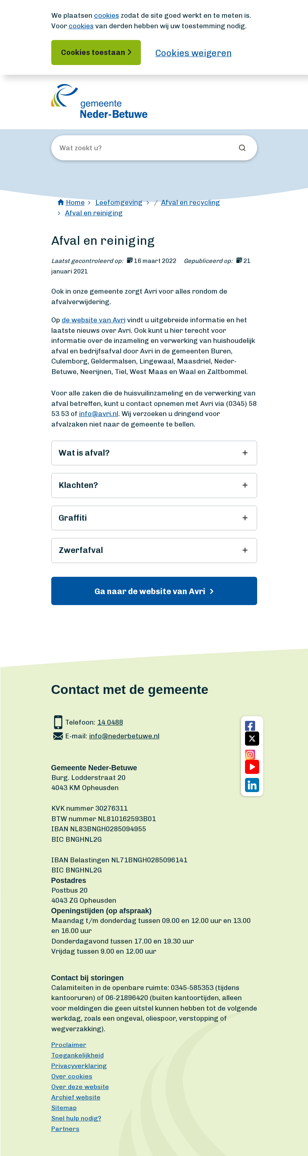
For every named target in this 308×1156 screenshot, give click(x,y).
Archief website (76, 1097)
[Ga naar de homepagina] (99, 101)
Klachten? (78, 485)
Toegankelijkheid (77, 1055)
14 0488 (110, 722)
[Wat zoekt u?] (103, 148)
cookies (106, 15)
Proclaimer (68, 1045)
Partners (65, 1129)
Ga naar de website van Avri (150, 591)
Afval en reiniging (94, 213)
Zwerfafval (81, 550)
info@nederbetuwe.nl (124, 736)
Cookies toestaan (93, 52)
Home (75, 202)
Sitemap (64, 1108)
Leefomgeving (118, 202)
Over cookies (71, 1076)
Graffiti (73, 518)
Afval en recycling (190, 202)
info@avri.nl (98, 414)
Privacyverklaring (79, 1066)
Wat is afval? (84, 453)
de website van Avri (94, 320)
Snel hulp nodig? (76, 1118)
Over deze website (80, 1087)
